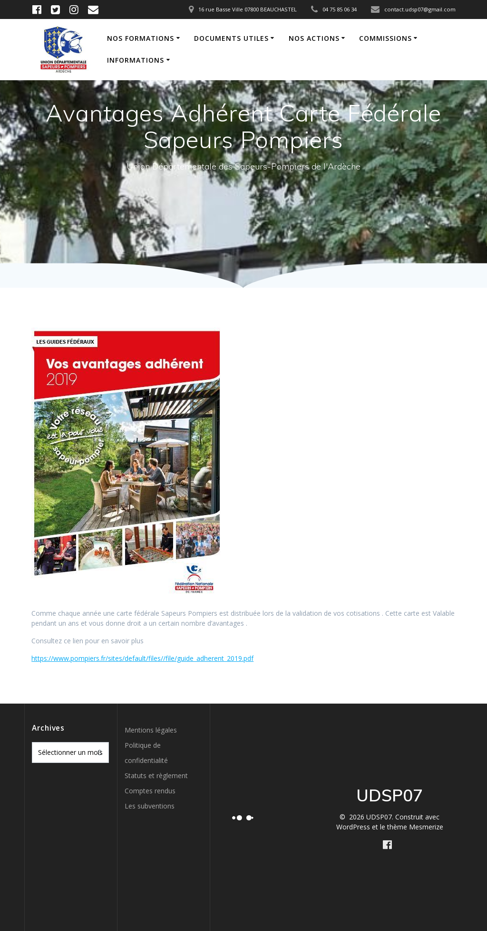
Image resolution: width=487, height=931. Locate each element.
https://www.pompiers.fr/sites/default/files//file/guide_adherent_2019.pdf (142, 658)
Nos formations (140, 38)
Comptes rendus (150, 790)
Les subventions (150, 805)
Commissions (385, 38)
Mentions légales (151, 729)
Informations (135, 60)
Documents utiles (231, 38)
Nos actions (314, 38)
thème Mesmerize (415, 826)
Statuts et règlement (156, 775)
